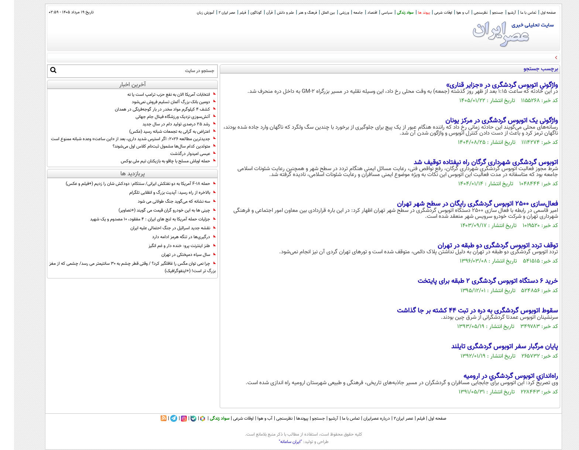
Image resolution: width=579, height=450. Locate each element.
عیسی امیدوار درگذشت (179, 153)
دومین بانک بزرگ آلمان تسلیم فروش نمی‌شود (160, 102)
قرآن (255, 13)
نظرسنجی (467, 13)
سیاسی (372, 13)
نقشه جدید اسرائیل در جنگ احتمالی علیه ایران (159, 228)
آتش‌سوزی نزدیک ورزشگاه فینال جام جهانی (161, 117)
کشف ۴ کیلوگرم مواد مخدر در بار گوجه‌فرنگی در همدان (151, 109)
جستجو (483, 13)
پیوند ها (410, 13)
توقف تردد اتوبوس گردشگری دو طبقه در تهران (484, 246)
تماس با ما (514, 13)
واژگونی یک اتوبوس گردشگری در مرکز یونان (487, 121)
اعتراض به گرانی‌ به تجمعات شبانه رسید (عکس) (158, 131)
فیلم (229, 13)
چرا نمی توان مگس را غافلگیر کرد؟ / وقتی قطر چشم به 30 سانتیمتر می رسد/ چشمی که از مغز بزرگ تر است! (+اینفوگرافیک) (118, 267)
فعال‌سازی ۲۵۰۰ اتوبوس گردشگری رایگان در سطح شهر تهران (463, 204)
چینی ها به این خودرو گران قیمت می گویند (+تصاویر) (153, 210)
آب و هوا (448, 13)
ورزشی (330, 13)
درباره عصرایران (362, 418)
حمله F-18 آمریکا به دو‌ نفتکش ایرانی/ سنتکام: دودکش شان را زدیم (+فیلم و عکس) (127, 183)
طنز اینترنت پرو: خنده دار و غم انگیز (168, 246)
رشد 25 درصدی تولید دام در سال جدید (165, 124)
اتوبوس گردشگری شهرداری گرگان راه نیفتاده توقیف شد (472, 163)
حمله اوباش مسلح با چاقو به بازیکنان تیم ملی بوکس (154, 161)
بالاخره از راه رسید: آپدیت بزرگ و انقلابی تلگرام (158, 192)
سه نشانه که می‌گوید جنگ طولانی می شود (163, 201)
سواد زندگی (391, 13)
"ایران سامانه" (276, 442)
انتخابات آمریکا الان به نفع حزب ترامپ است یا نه (157, 94)
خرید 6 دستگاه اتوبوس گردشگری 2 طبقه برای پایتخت (474, 281)
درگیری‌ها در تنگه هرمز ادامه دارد (170, 237)
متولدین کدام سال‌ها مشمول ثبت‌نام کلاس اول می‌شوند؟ (150, 146)
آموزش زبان (191, 13)
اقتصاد (358, 13)
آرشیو (498, 13)
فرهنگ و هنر (293, 13)
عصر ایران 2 (213, 13)
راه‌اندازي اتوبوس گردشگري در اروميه (496, 376)
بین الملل (314, 13)
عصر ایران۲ (389, 418)
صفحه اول (534, 13)
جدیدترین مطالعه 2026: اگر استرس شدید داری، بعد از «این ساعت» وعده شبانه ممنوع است (119, 139)
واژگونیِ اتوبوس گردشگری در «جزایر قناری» (488, 85)
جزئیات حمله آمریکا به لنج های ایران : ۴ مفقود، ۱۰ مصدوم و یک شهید (139, 219)
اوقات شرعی (429, 13)
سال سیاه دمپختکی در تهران (174, 254)
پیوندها (288, 418)
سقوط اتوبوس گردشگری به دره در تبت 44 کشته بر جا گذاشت (463, 311)
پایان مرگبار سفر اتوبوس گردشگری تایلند (490, 347)
